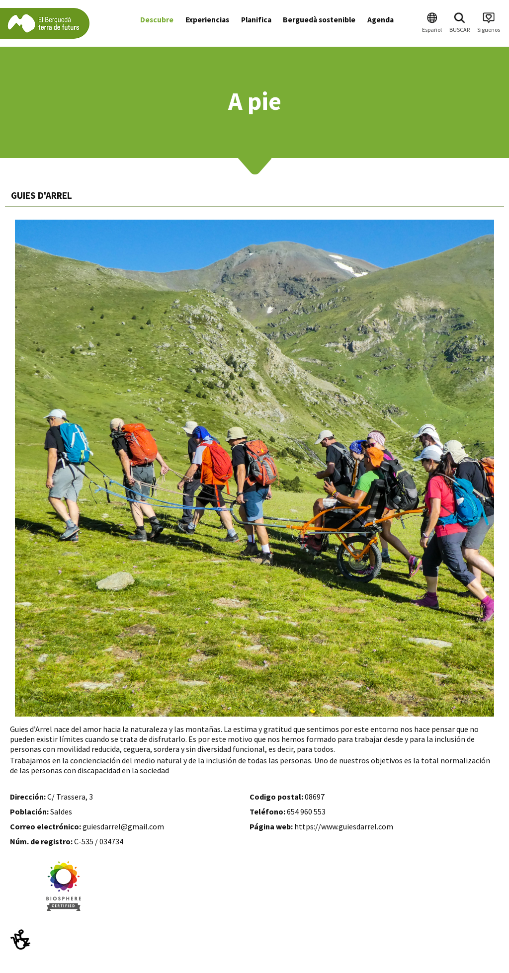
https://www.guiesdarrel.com (343, 826)
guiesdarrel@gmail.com (123, 826)
